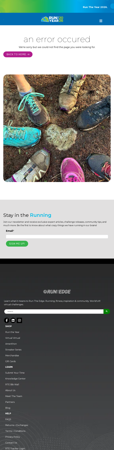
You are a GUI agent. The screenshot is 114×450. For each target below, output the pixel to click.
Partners (10, 402)
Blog (7, 408)
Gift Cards (10, 361)
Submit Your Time (15, 373)
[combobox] (54, 311)
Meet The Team (13, 396)
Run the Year (12, 332)
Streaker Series (13, 349)
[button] (100, 21)
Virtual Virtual (12, 338)
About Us (10, 390)
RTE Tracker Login (15, 448)
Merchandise (12, 355)
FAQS (8, 419)
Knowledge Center (15, 378)
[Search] (107, 311)
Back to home (18, 54)
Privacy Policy (12, 437)
